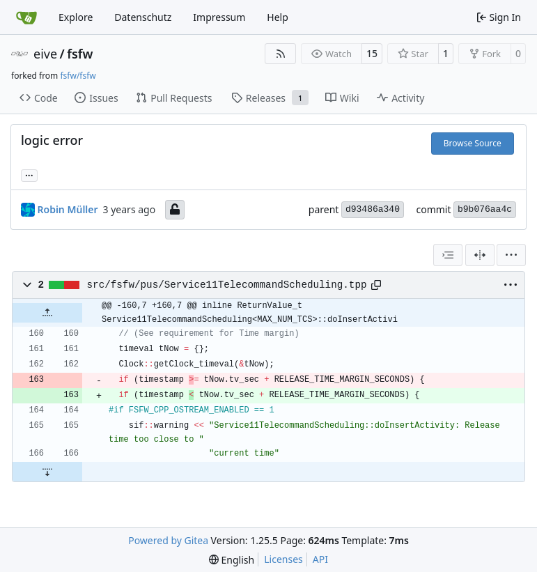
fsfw (80, 54)
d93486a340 (372, 209)
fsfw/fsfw (77, 76)
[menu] (511, 255)
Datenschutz (142, 17)
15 (372, 53)
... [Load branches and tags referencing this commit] (29, 174)
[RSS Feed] (281, 53)
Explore (76, 17)
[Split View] (480, 255)
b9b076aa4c (485, 209)
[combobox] (447, 255)
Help (277, 17)
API (320, 559)
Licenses (283, 559)
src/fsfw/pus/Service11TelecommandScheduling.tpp (227, 285)
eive (45, 54)
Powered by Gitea (168, 540)
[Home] (26, 17)
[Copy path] (376, 285)
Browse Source (472, 143)
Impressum (219, 17)
